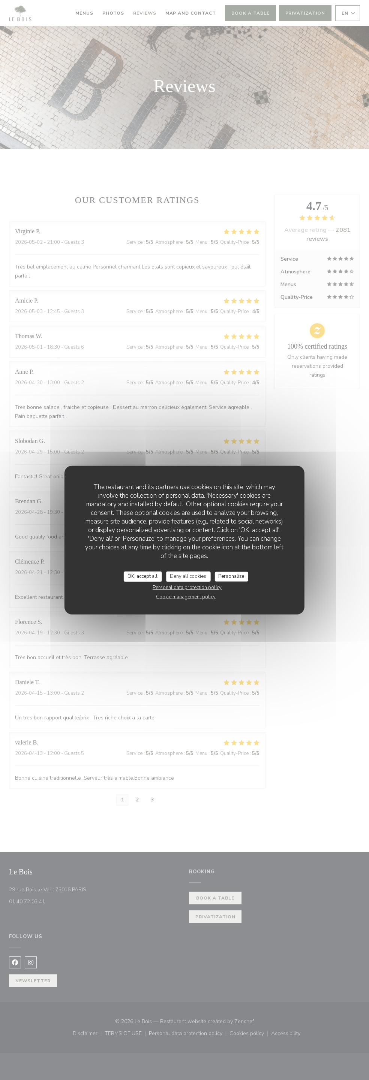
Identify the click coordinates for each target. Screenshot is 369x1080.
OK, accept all (143, 576)
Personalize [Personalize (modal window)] (231, 576)
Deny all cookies (188, 576)
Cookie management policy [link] (186, 596)
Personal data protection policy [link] (187, 587)
